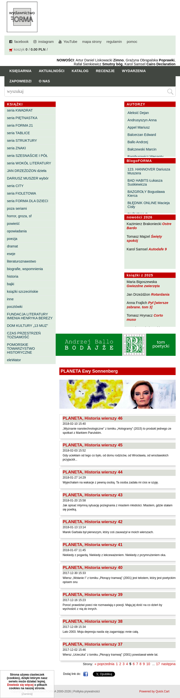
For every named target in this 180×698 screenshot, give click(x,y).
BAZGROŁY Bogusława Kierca (146, 194)
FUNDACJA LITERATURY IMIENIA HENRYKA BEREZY (30, 316)
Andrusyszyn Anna (142, 120)
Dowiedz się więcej (20, 686)
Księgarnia (20, 71)
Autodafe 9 (157, 249)
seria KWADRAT (20, 110)
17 (158, 664)
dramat (12, 246)
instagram (46, 42)
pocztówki (14, 307)
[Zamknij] (27, 695)
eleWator (14, 360)
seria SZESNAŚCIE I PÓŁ (27, 156)
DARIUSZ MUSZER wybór (27, 178)
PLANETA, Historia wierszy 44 (92, 472)
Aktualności (51, 71)
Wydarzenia (134, 71)
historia (12, 276)
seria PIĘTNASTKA (22, 118)
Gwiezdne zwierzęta (143, 286)
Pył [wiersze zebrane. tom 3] (147, 305)
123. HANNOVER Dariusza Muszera (148, 171)
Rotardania (160, 294)
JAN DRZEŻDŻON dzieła (26, 171)
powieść (13, 224)
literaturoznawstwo (21, 261)
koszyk (19, 49)
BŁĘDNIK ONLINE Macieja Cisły (148, 205)
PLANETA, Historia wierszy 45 (92, 445)
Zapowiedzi (20, 81)
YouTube (70, 42)
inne (10, 299)
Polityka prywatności (86, 691)
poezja (12, 239)
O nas (44, 81)
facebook (21, 42)
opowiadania (17, 231)
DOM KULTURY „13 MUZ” (27, 326)
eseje (11, 254)
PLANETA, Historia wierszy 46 (92, 418)
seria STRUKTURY (22, 140)
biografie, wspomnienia (25, 269)
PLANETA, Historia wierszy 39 (92, 594)
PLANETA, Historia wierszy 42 (92, 521)
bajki (10, 284)
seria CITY (15, 186)
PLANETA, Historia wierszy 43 (92, 494)
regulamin (114, 42)
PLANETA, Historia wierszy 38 (92, 621)
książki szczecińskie (22, 291)
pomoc (132, 42)
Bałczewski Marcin (141, 149)
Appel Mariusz (138, 127)
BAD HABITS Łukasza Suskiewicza (144, 182)
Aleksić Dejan (138, 113)
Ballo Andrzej (137, 142)
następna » (170, 664)
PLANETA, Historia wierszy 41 (92, 544)
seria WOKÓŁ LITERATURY (29, 163)
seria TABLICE (18, 133)
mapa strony (92, 42)
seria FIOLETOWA (21, 193)
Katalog (80, 71)
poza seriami (17, 208)
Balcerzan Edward (141, 135)
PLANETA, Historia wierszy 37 (92, 644)
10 (148, 664)
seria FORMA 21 (20, 125)
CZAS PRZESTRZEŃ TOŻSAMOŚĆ (24, 335)
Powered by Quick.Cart (154, 691)
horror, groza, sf (19, 216)
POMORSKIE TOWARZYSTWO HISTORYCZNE (21, 348)
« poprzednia (104, 664)
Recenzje (105, 71)
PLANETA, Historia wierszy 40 (92, 567)
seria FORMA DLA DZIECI (27, 201)
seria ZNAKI (16, 148)
